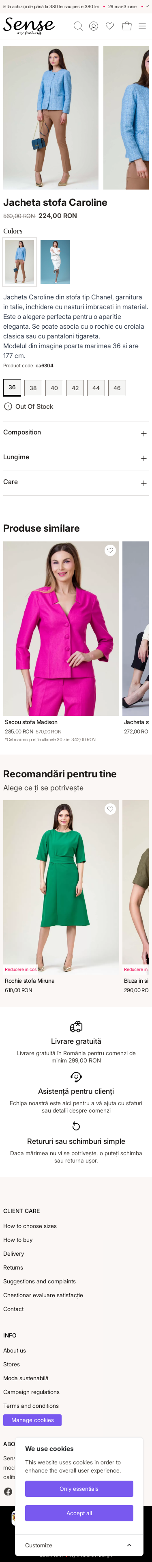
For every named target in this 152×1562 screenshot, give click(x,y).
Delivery (13, 1253)
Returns (13, 1267)
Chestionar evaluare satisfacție (43, 1294)
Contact (13, 1308)
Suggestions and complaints (39, 1281)
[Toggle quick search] (78, 26)
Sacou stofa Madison (31, 721)
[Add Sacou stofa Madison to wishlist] (110, 550)
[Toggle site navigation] (142, 26)
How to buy (17, 1239)
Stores (11, 1364)
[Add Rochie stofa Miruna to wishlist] (110, 809)
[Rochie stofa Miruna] (61, 887)
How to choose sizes (30, 1225)
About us (14, 1350)
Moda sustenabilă (26, 1377)
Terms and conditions (31, 1405)
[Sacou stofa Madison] (61, 628)
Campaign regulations (31, 1391)
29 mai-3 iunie (124, 6)
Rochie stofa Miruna (29, 980)
